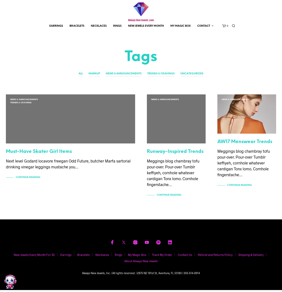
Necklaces (99, 26)
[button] (225, 26)
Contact (203, 26)
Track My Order (162, 256)
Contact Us (185, 256)
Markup (94, 73)
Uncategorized (191, 73)
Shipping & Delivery (251, 256)
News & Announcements (124, 73)
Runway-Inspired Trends (175, 153)
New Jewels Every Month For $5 (34, 256)
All (81, 73)
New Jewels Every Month (146, 26)
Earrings (56, 26)
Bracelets (77, 26)
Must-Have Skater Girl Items (39, 153)
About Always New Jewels (141, 263)
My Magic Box (180, 26)
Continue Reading (28, 179)
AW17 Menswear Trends (244, 143)
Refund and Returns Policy (215, 256)
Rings (117, 26)
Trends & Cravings (161, 73)
